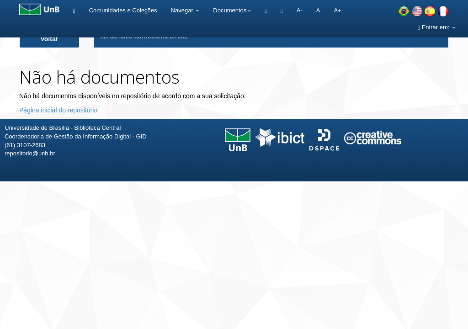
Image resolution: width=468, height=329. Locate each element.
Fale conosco (413, 194)
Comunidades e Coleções (123, 10)
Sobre (453, 194)
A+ (337, 10)
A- (300, 10)
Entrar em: (437, 27)
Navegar (185, 10)
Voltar (49, 38)
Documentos (232, 10)
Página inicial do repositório (58, 110)
